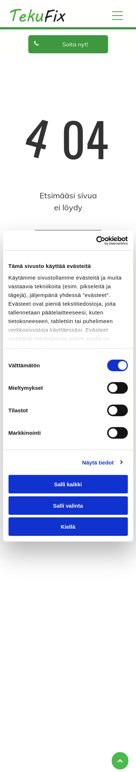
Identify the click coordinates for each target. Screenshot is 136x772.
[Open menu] (117, 15)
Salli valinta (68, 505)
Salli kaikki (68, 484)
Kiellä (68, 527)
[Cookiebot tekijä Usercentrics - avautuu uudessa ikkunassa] (97, 240)
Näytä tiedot (98, 462)
